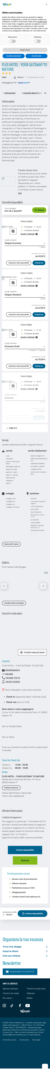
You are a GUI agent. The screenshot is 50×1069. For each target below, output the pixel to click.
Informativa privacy (9, 1040)
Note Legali (36, 1040)
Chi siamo (7, 998)
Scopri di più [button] (25, 50)
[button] (46, 4)
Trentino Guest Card (36, 988)
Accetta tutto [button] (36, 56)
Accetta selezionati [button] (13, 56)
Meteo (30, 998)
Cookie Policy (42, 22)
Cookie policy (24, 1040)
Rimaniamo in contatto (20, 971)
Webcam (31, 993)
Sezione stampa (10, 988)
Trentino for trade (11, 993)
